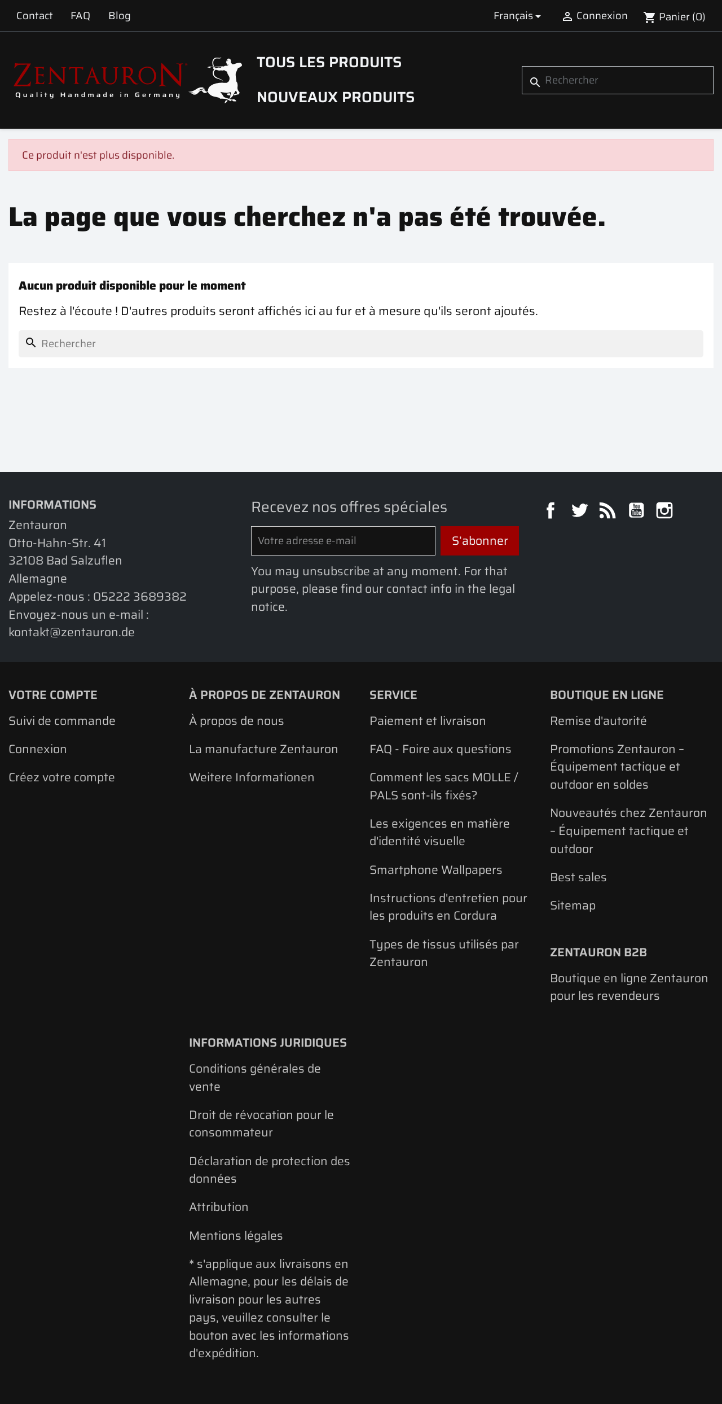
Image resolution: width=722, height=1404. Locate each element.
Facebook (552, 512)
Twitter (581, 512)
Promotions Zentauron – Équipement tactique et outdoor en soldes (617, 767)
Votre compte (53, 694)
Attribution (219, 1206)
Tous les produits (329, 62)
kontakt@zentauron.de (71, 632)
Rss (609, 512)
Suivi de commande (62, 720)
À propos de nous (236, 720)
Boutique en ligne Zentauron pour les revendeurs (629, 987)
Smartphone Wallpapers (436, 869)
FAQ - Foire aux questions (440, 749)
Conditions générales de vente (255, 1077)
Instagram (666, 512)
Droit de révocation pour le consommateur (261, 1123)
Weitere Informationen (252, 777)
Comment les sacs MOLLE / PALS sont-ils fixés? (443, 786)
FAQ (80, 15)
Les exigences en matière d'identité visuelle (439, 832)
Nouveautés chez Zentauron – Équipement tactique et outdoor (628, 830)
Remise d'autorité (598, 720)
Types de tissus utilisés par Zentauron (444, 953)
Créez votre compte (61, 777)
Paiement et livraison (427, 720)
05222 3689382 (140, 596)
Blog (119, 15)
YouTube (638, 512)
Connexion (37, 749)
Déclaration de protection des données (269, 1170)
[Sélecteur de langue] (519, 15)
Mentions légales (236, 1235)
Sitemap (573, 905)
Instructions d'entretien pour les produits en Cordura (448, 907)
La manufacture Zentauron (263, 749)
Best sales (578, 877)
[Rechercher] (618, 80)
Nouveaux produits (336, 97)
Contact (34, 15)
